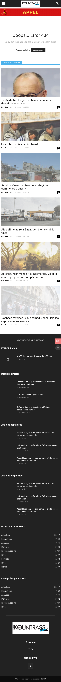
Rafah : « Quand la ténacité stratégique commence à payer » (24, 187)
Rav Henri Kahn (7, 107)
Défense (5, 547)
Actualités (5, 535)
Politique (5, 559)
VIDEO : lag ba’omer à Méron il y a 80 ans (34, 356)
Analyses (5, 543)
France (4, 567)
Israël (3, 555)
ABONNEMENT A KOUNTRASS (30, 340)
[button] (57, 3)
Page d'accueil (38, 50)
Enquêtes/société (8, 551)
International (6, 539)
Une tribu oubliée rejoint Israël (19, 144)
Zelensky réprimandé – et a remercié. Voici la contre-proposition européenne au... (29, 275)
